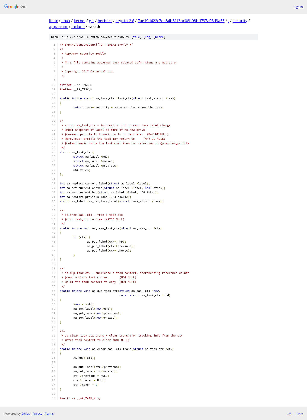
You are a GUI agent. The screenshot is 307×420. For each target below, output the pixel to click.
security (240, 20)
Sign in (298, 7)
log (147, 37)
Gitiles (26, 413)
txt (289, 413)
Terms (49, 413)
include (78, 26)
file (136, 37)
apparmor (58, 26)
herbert (105, 20)
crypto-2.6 (125, 20)
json (299, 413)
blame (159, 37)
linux (53, 20)
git (91, 20)
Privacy (37, 413)
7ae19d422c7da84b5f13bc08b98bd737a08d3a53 (181, 20)
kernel (79, 20)
